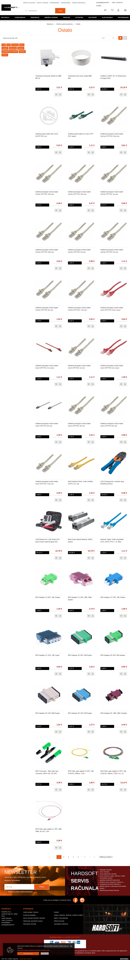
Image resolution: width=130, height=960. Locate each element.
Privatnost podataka (29, 915)
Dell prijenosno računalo (9, 51)
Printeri (66, 17)
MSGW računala (59, 921)
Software (92, 17)
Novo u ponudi (42, 3)
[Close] (28, 953)
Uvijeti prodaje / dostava (30, 912)
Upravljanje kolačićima (61, 924)
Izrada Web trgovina (25, 959)
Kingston (22, 51)
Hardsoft (84, 881)
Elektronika (107, 17)
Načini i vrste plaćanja (61, 918)
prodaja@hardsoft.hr (102, 2)
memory (4, 55)
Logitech (5, 48)
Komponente (20, 17)
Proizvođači (66, 3)
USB (3, 45)
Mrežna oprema (51, 17)
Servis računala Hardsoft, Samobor (34, 918)
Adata (22, 45)
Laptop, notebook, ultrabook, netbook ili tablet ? (69, 915)
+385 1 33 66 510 (117, 2)
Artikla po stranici (105, 857)
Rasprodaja (54, 3)
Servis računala (78, 3)
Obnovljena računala (29, 924)
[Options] (45, 953)
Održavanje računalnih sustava (33, 921)
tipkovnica (13, 48)
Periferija (35, 17)
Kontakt (98, 5)
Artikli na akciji (29, 3)
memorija (15, 45)
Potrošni (79, 17)
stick (8, 45)
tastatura (21, 48)
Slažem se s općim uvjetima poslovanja (20, 891)
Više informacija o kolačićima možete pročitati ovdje (33, 950)
